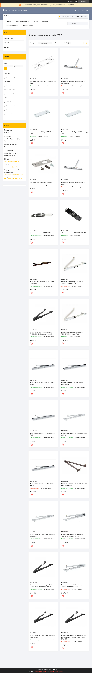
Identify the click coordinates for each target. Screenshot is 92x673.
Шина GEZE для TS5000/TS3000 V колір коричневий (42, 282)
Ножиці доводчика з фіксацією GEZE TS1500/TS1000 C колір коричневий (41, 333)
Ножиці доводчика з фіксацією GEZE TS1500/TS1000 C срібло (72, 282)
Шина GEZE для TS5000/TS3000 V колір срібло (73, 183)
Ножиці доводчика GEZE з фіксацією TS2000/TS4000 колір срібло (72, 535)
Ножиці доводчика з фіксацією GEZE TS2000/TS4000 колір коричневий (41, 585)
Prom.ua (55, 669)
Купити (31, 92)
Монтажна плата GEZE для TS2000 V (41, 182)
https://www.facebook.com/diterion (14, 174)
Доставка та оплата (12, 25)
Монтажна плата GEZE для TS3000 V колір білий (43, 82)
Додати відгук (84, 10)
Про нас (35, 21)
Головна (8, 21)
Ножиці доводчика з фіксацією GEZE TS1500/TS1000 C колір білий (72, 333)
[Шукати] (69, 23)
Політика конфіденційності (56, 671)
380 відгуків (73, 1)
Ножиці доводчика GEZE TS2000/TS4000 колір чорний (42, 636)
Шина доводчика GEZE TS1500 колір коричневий (72, 383)
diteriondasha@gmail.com (11, 167)
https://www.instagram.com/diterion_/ (14, 178)
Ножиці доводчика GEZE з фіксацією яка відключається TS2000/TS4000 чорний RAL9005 (73, 637)
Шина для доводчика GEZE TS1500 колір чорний (42, 484)
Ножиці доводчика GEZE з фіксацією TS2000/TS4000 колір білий (72, 585)
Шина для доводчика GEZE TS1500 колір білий (42, 434)
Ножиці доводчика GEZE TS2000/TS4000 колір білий (42, 535)
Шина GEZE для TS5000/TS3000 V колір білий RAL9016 (73, 82)
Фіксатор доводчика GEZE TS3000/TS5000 (74, 233)
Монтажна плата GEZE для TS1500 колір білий (42, 132)
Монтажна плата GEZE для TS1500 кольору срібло (74, 132)
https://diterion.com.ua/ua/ (12, 161)
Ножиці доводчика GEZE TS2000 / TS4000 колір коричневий (74, 484)
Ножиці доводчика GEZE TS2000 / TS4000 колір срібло (74, 434)
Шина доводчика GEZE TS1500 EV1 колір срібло (42, 383)
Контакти (45, 21)
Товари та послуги (21, 21)
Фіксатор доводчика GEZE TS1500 (40, 233)
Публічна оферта (28, 25)
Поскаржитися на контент (41, 671)
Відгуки (6, 47)
